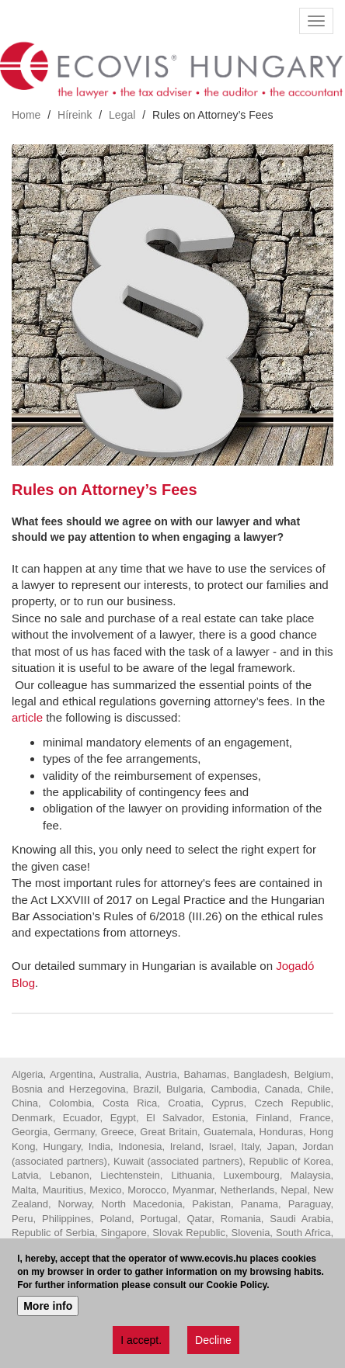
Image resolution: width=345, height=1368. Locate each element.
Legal (122, 115)
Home (26, 115)
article (27, 717)
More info (47, 1309)
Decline (213, 1343)
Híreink (74, 115)
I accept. (141, 1343)
